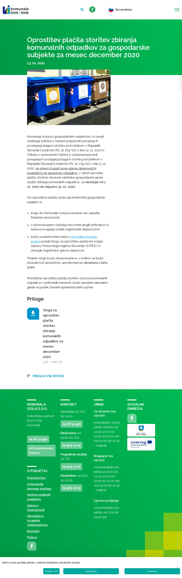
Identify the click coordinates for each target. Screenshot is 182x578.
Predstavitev (36, 478)
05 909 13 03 (71, 488)
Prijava (32, 537)
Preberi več (51, 571)
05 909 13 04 (71, 445)
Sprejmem (91, 571)
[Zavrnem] (177, 567)
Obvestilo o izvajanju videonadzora (37, 520)
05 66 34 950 (38, 439)
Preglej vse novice (48, 376)
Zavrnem (152, 571)
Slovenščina (120, 9)
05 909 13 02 (71, 466)
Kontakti (33, 531)
